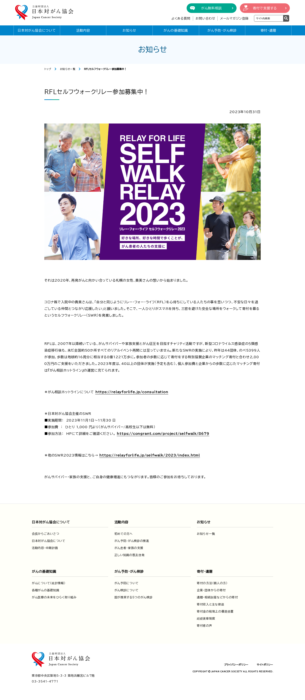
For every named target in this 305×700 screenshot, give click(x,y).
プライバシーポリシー (236, 664)
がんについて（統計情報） (48, 583)
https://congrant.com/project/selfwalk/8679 (163, 433)
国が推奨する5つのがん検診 (133, 597)
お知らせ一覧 (68, 69)
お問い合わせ (205, 18)
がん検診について (126, 590)
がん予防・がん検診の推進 (131, 540)
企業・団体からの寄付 (211, 590)
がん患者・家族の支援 (128, 548)
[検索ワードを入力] (268, 18)
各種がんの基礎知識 (45, 590)
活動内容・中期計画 (45, 548)
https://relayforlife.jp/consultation (131, 392)
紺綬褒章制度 (206, 618)
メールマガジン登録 (234, 18)
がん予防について (126, 583)
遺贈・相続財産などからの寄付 (217, 597)
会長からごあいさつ (45, 533)
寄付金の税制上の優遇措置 (215, 611)
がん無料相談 (211, 8)
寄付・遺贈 (268, 30)
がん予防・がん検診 (222, 30)
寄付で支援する (265, 8)
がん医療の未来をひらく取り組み (54, 597)
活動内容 (83, 30)
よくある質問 (180, 18)
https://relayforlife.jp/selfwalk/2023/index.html (149, 455)
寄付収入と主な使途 (210, 604)
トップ (47, 69)
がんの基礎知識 (176, 30)
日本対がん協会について (37, 30)
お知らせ (129, 30)
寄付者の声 (204, 625)
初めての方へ (123, 533)
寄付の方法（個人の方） (212, 583)
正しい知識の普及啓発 (129, 555)
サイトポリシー (265, 664)
